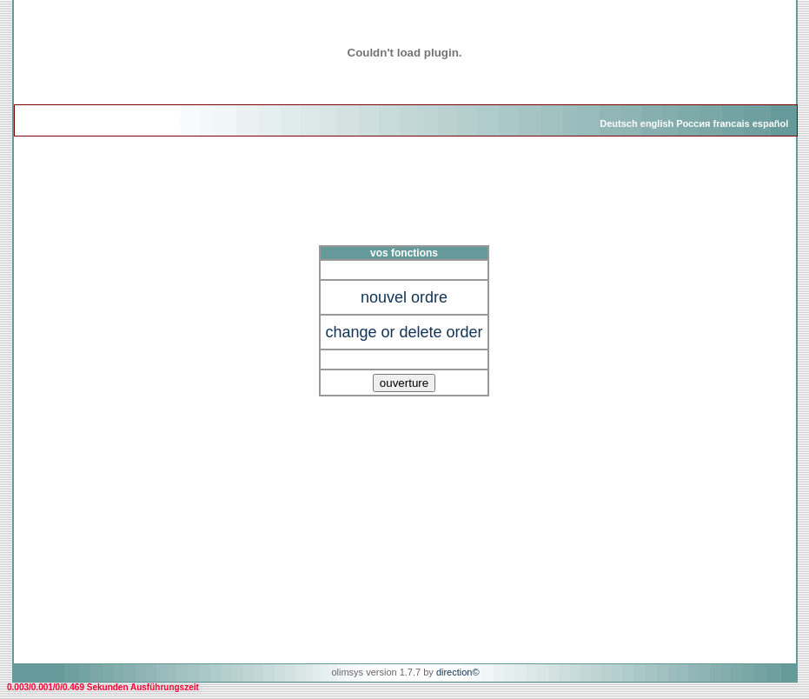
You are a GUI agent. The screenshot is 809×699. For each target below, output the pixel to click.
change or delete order (403, 332)
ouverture (404, 382)
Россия (693, 123)
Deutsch (618, 123)
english (657, 123)
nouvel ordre (404, 297)
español (771, 123)
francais (731, 123)
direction (454, 672)
